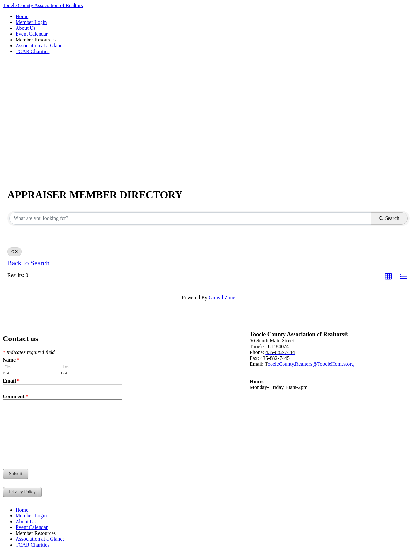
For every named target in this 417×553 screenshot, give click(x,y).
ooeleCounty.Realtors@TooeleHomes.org (309, 364)
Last (64, 373)
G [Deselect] (14, 251)
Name (11, 360)
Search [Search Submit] (389, 218)
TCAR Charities (32, 51)
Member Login (31, 22)
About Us (26, 28)
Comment (16, 396)
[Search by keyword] (190, 218)
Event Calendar (32, 34)
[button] (388, 276)
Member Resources (36, 39)
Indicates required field (29, 352)
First (6, 373)
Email (11, 381)
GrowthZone (222, 297)
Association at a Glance (40, 45)
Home (22, 16)
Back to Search (28, 263)
